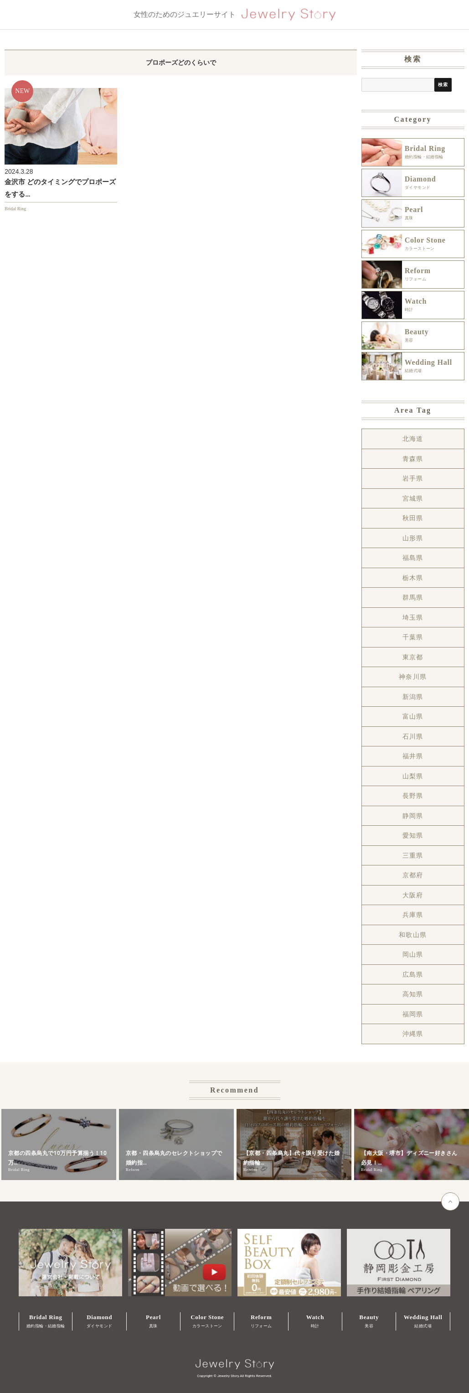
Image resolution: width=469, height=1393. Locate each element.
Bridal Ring (15, 208)
